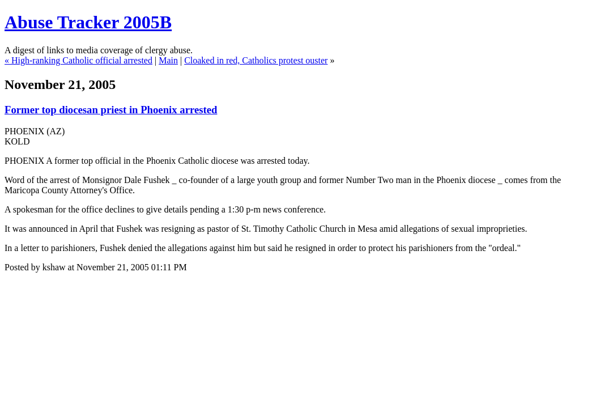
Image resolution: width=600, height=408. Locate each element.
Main (168, 60)
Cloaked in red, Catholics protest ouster (255, 60)
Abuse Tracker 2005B (88, 22)
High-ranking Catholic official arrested (81, 60)
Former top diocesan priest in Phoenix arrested (111, 110)
